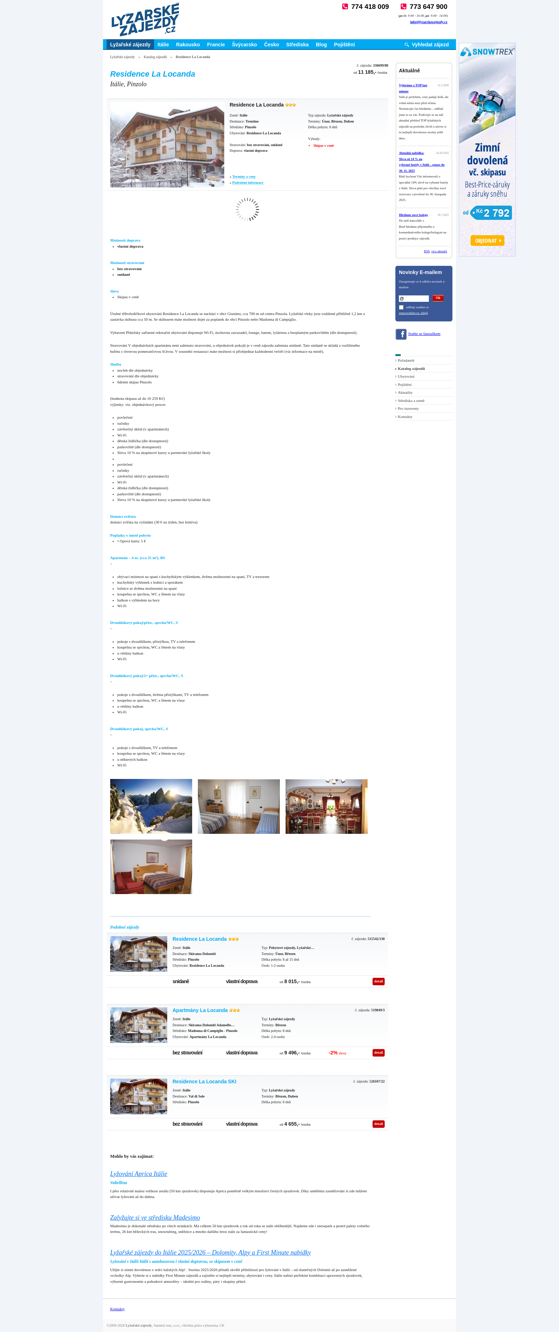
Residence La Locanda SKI (204, 1081)
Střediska (297, 44)
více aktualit (439, 251)
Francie (216, 44)
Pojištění (344, 44)
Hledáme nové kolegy (413, 215)
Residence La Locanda (200, 939)
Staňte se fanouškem (424, 333)
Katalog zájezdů (155, 57)
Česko (271, 44)
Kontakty (405, 416)
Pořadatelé (406, 360)
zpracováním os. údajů (413, 313)
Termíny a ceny (244, 177)
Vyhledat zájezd (430, 44)
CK (222, 1325)
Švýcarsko (244, 44)
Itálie (163, 44)
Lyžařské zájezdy (130, 44)
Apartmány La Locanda (200, 1010)
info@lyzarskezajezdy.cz (428, 22)
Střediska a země (411, 400)
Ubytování (406, 376)
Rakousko (188, 44)
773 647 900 (428, 6)
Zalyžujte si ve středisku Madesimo (155, 1217)
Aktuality (405, 392)
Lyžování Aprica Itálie (138, 1173)
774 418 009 (370, 6)
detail (378, 981)
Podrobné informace (247, 183)
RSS (427, 251)
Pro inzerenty (408, 408)
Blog (321, 44)
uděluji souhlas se (417, 307)
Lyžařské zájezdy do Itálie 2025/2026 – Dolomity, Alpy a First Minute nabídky (210, 1252)
